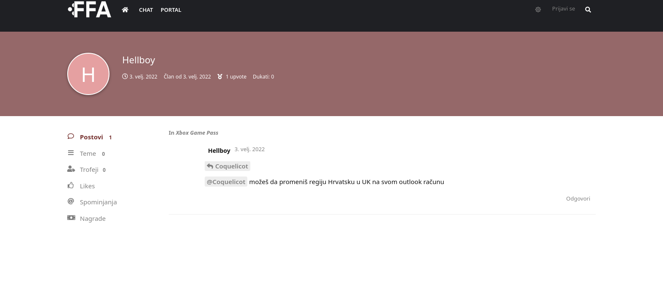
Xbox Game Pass (197, 132)
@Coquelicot (226, 181)
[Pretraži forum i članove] (586, 15)
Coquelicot (231, 166)
